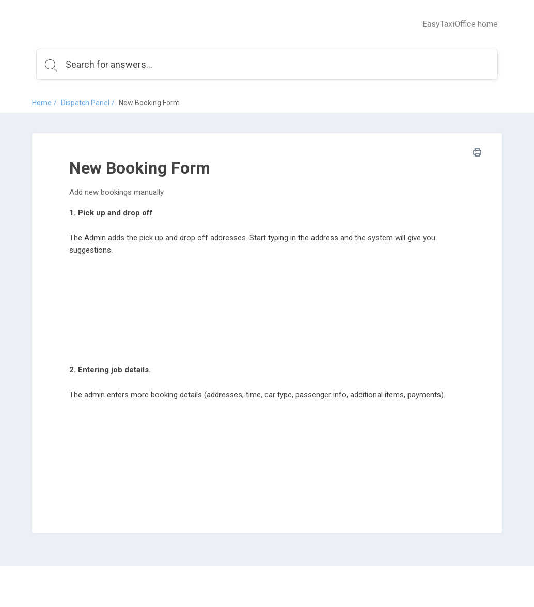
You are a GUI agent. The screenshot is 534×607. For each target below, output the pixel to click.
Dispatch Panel (85, 103)
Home (42, 103)
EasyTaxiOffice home (460, 24)
